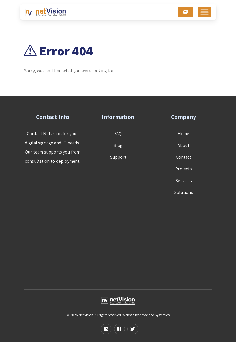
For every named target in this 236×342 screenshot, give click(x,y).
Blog (118, 145)
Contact (183, 157)
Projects (183, 169)
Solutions (183, 192)
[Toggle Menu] (204, 11)
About (183, 145)
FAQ (118, 133)
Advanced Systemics (154, 315)
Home (183, 133)
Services (183, 180)
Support (118, 157)
